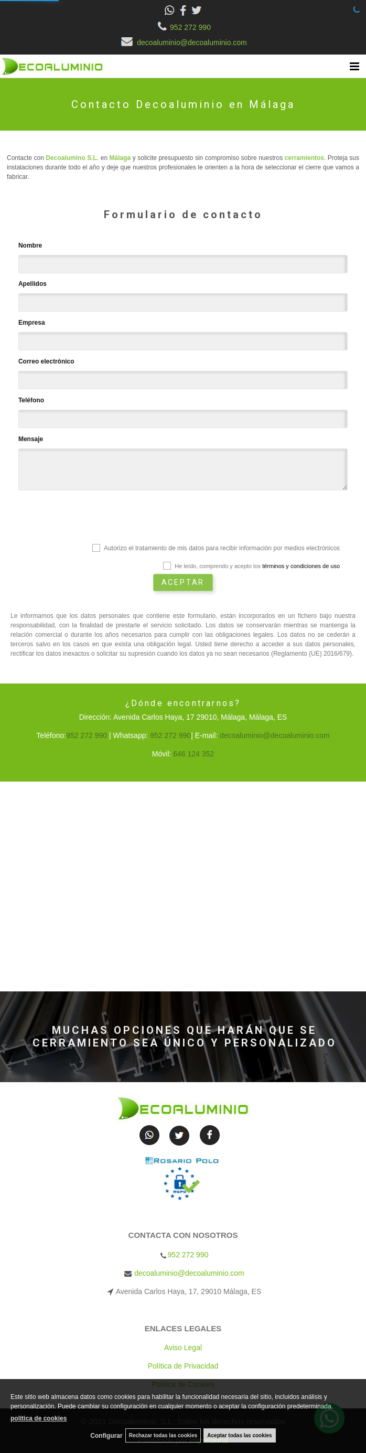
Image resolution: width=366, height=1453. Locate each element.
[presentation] (98, 518)
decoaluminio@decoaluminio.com (183, 43)
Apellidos (32, 283)
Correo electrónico (46, 361)
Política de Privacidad (183, 1366)
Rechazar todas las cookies (163, 1435)
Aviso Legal (183, 1347)
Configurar (106, 1435)
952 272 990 (183, 27)
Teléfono (31, 400)
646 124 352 (193, 754)
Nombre (30, 245)
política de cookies (38, 1418)
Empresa (31, 322)
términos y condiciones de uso (301, 566)
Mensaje (30, 439)
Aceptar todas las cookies (239, 1435)
